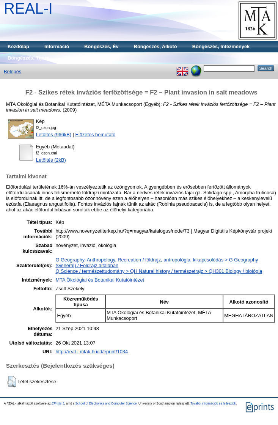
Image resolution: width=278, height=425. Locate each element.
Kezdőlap (18, 46)
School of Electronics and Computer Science (106, 403)
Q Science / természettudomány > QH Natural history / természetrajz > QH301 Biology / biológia (158, 271)
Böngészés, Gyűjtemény (92, 58)
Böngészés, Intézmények (221, 46)
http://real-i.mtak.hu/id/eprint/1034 (91, 351)
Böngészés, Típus (28, 58)
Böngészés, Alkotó (155, 46)
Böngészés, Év (101, 46)
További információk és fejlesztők (213, 403)
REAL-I (28, 8)
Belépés (12, 71)
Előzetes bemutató (95, 134)
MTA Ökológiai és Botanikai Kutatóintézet (99, 280)
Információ (56, 46)
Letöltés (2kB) (51, 160)
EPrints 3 (58, 403)
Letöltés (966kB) (53, 134)
